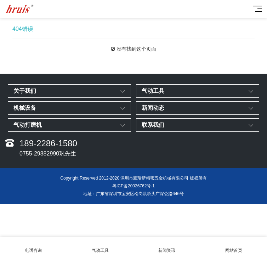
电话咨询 (33, 246)
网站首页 (233, 246)
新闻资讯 (167, 246)
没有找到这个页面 (136, 49)
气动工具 (100, 246)
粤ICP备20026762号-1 (133, 185)
